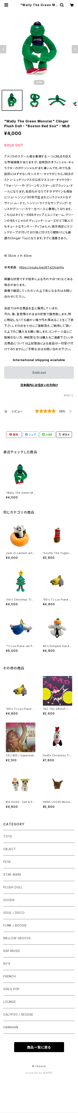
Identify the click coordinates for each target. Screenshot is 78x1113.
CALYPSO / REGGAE (18, 1014)
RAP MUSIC (11, 951)
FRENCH (9, 976)
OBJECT (9, 849)
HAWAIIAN (10, 1027)
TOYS (7, 836)
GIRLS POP (11, 989)
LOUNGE (9, 1001)
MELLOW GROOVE (17, 938)
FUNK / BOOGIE (15, 925)
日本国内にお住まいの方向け (39, 385)
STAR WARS (12, 874)
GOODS (9, 900)
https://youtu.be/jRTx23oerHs (41, 267)
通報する (69, 395)
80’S (6, 963)
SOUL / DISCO (14, 912)
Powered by (39, 1072)
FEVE (7, 862)
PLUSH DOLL (12, 887)
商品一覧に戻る (39, 1047)
